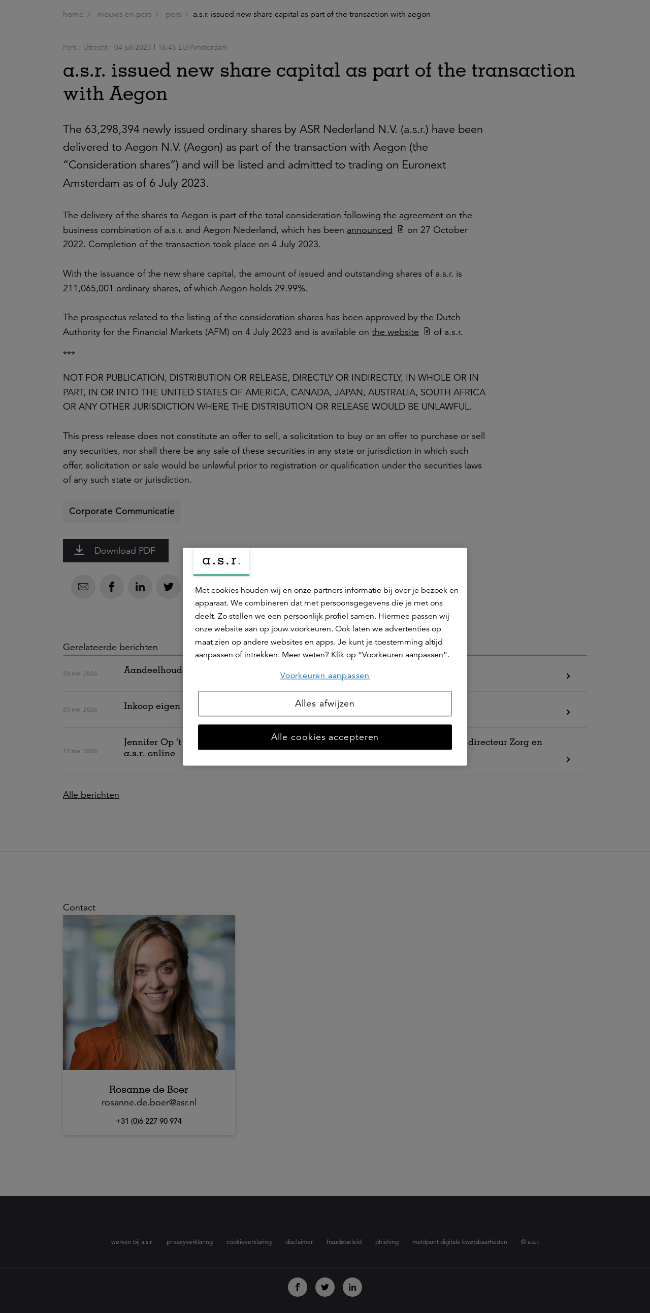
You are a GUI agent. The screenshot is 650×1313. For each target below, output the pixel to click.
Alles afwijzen (325, 703)
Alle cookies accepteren (325, 737)
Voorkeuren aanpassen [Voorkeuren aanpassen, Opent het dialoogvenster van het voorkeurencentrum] (325, 675)
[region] (325, 656)
